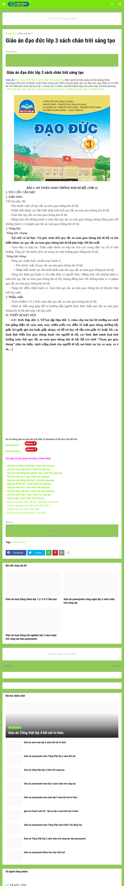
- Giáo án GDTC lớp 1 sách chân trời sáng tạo (28, 494)
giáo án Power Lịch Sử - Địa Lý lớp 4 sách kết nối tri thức (51, 811)
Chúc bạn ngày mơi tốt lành (62, 653)
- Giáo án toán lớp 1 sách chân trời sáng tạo (28, 487)
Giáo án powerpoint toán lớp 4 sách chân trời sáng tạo (50, 783)
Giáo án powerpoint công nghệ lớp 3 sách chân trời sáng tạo (89, 601)
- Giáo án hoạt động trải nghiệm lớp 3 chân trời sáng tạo (34, 473)
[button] (3, 4)
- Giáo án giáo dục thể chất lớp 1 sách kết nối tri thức (32, 502)
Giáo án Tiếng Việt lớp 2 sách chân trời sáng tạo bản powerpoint (55, 838)
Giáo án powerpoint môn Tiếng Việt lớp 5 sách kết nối (49, 756)
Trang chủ (11, 33)
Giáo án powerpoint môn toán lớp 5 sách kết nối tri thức (50, 797)
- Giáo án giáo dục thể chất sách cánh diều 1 (28, 505)
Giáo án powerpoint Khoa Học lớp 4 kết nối (44, 852)
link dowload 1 (13, 445)
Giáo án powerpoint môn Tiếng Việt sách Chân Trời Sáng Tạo (53, 824)
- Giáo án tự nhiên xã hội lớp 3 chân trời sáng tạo (30, 465)
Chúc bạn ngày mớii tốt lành (62, 530)
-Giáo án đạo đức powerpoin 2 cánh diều (26, 512)
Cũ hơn (116, 666)
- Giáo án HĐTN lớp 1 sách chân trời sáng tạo (29, 484)
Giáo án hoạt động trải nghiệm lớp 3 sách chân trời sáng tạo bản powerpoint (31, 637)
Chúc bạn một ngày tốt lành (62, 18)
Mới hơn (8, 666)
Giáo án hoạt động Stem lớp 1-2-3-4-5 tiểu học (31, 599)
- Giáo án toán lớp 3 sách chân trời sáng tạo (28, 476)
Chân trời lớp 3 (25, 33)
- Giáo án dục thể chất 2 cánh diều (23, 509)
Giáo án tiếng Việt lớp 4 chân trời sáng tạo (44, 769)
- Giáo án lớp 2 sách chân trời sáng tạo (25, 498)
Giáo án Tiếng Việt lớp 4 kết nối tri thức (36, 733)
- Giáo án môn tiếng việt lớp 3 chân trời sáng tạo (30, 480)
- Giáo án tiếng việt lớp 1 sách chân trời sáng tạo (30, 491)
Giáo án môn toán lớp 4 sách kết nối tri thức (45, 742)
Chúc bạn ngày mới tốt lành (62, 60)
